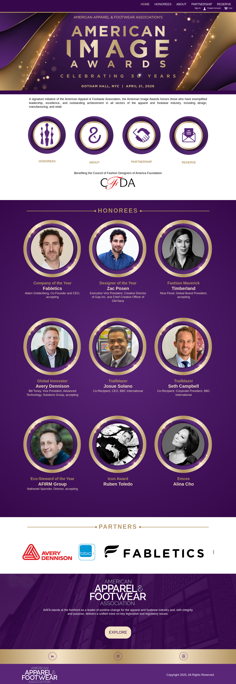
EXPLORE (118, 632)
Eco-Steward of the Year (52, 479)
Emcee (183, 479)
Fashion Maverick (183, 283)
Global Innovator (52, 381)
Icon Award (118, 479)
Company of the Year (52, 283)
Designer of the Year (118, 283)
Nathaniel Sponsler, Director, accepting (52, 488)
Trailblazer (118, 381)
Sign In (198, 8)
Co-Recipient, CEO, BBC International (118, 391)
